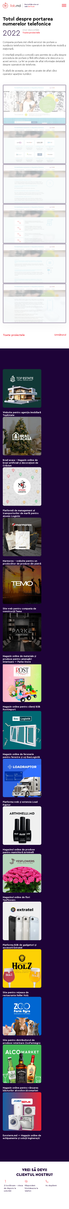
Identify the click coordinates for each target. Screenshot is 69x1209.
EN (48, 5)
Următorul (60, 335)
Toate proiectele (31, 33)
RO (56, 5)
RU (52, 5)
